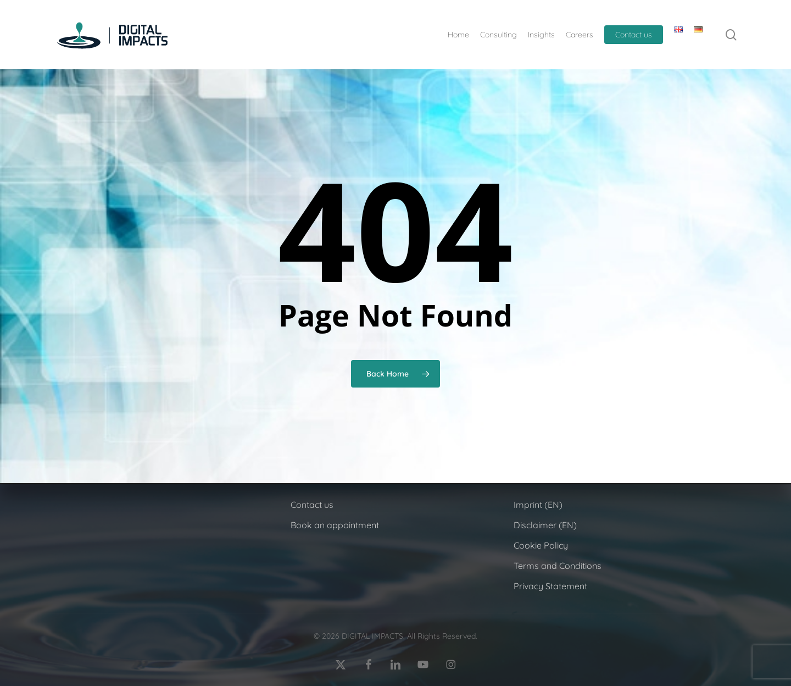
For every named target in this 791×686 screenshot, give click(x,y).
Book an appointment (335, 524)
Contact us (312, 504)
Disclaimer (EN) (545, 524)
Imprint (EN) (538, 504)
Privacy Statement (550, 585)
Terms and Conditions (557, 565)
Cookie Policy (541, 545)
